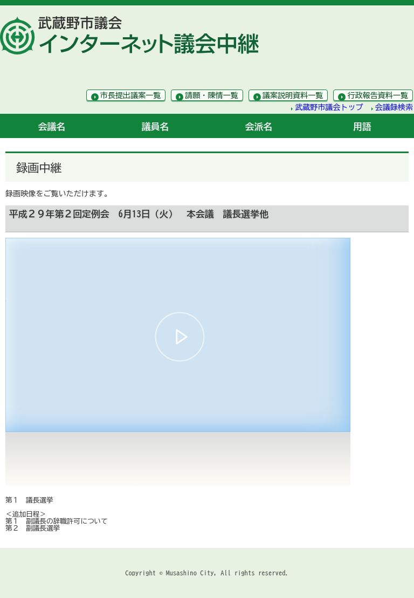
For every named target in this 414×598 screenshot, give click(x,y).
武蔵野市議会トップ (329, 107)
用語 (362, 126)
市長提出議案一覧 (130, 95)
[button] (179, 337)
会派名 (259, 126)
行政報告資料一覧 (377, 95)
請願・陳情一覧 (211, 95)
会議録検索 (394, 107)
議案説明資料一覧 (293, 95)
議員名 (155, 126)
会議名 (52, 126)
